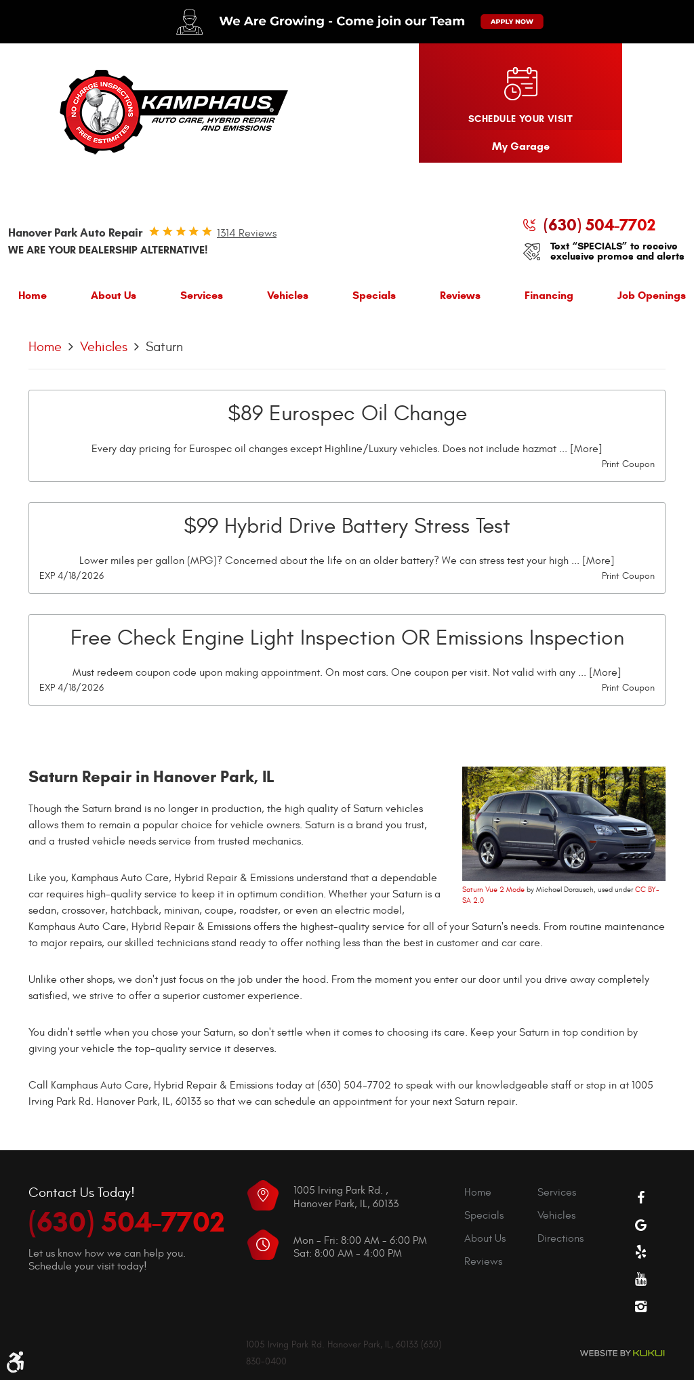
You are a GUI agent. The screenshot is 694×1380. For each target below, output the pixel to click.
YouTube (641, 1279)
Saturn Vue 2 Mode (493, 889)
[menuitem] (32, 298)
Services (201, 295)
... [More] (579, 449)
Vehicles (287, 295)
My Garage (521, 146)
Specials (374, 295)
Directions (560, 1238)
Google (641, 1224)
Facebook (641, 1197)
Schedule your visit (520, 119)
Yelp (641, 1251)
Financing (549, 295)
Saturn (164, 346)
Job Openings (651, 295)
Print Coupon (628, 464)
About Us (113, 295)
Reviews (460, 295)
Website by (622, 1353)
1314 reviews (247, 233)
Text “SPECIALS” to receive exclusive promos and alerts (617, 251)
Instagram (641, 1306)
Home (32, 295)
